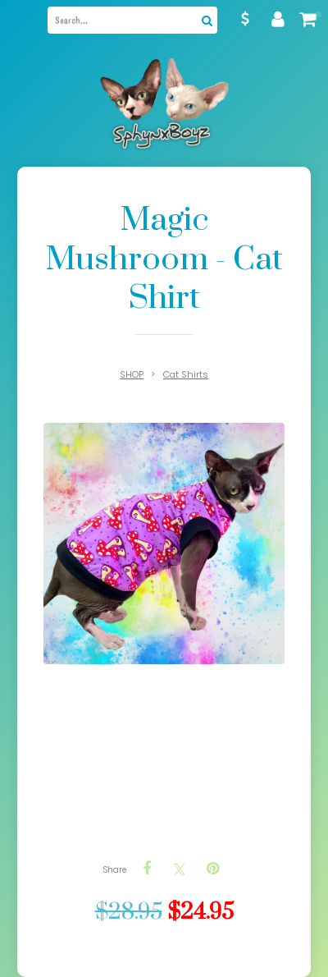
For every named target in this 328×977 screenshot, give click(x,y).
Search (205, 20)
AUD (246, 18)
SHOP (132, 374)
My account (278, 18)
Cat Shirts (185, 374)
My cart (318, 14)
